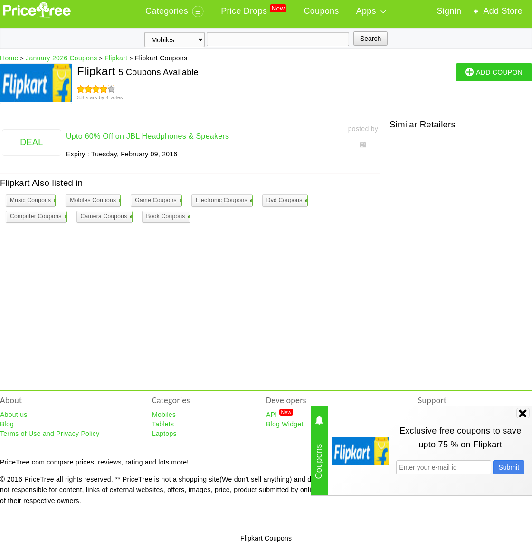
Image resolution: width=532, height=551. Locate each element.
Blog (7, 424)
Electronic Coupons (224, 200)
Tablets (163, 424)
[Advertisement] (89, 225)
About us (14, 414)
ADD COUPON (494, 72)
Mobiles (164, 414)
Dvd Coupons (286, 200)
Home (9, 58)
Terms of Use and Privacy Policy (49, 433)
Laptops (164, 433)
